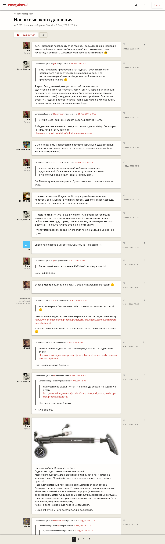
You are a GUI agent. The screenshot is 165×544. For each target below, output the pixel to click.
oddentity (57, 162)
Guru (27, 50)
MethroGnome (23, 149)
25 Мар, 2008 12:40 (130, 218)
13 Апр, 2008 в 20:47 (77, 261)
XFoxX (26, 289)
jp (54, 261)
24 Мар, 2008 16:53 (130, 68)
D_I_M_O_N (24, 201)
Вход (157, 5)
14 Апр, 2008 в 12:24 (86, 521)
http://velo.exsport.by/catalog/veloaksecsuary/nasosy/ (63, 133)
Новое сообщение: (35, 25)
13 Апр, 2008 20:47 (130, 248)
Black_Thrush (23, 69)
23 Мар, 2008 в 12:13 (80, 64)
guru (55, 64)
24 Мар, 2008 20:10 (130, 166)
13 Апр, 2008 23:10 (130, 264)
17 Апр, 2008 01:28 (130, 525)
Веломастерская (23, 14)
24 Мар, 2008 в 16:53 (87, 114)
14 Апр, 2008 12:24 (130, 380)
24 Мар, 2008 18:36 (130, 148)
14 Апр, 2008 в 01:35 (78, 300)
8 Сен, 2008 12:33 (66, 25)
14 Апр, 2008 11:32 (130, 346)
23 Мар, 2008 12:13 (130, 49)
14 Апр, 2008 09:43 (130, 304)
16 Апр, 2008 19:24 (130, 424)
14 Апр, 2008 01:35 (130, 288)
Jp (28, 249)
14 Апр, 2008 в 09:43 (75, 343)
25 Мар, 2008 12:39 (130, 199)
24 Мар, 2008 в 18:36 (83, 162)
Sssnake (50, 25)
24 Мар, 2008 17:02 (130, 118)
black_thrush (58, 114)
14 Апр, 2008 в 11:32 (77, 376)
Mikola (27, 526)
